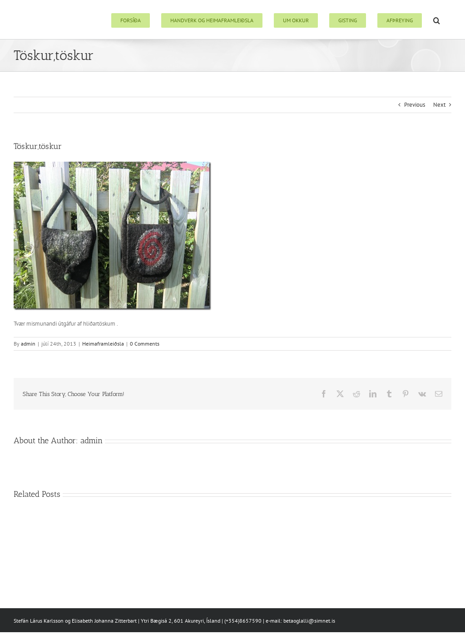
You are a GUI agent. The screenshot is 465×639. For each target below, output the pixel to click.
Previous (414, 105)
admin (28, 343)
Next (439, 105)
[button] (436, 19)
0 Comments (144, 343)
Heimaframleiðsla (103, 343)
